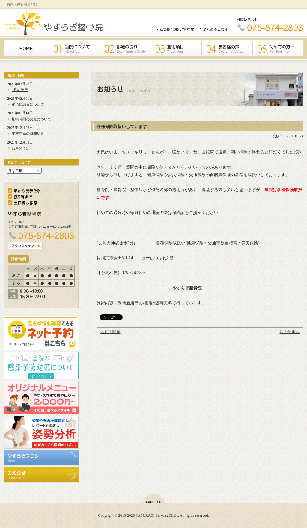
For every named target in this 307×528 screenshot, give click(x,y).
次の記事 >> (290, 332)
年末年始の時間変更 (28, 134)
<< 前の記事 (110, 332)
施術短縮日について (28, 104)
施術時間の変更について (31, 119)
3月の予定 (20, 90)
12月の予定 (21, 148)
